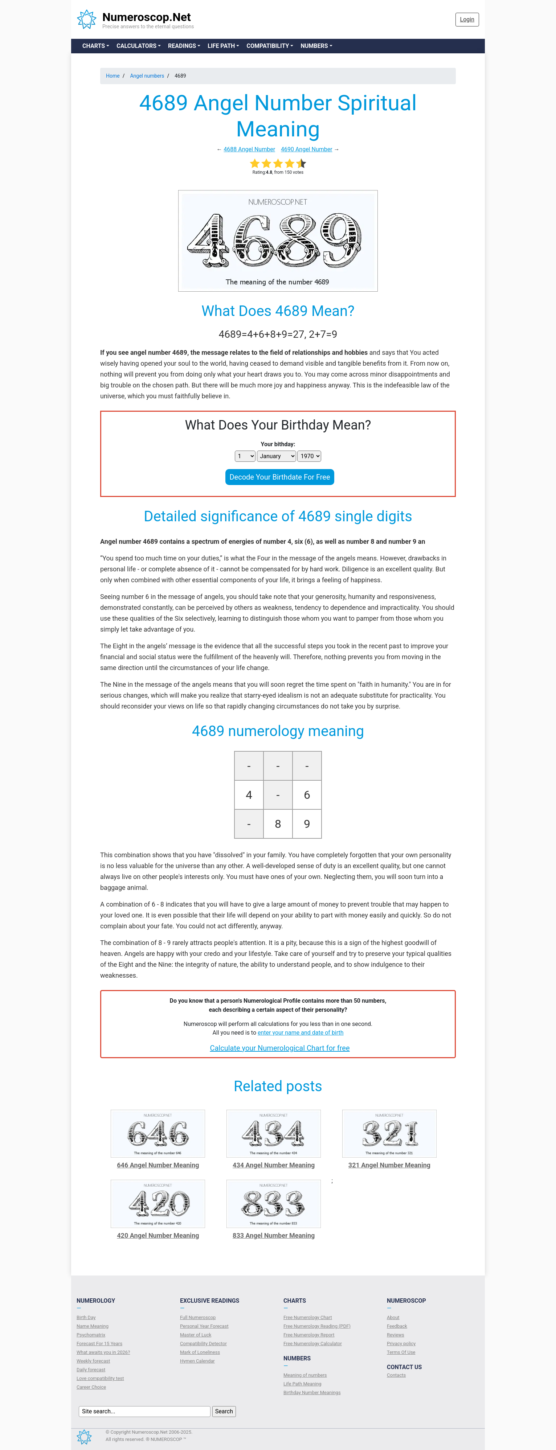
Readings (182, 45)
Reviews (395, 1335)
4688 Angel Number (249, 149)
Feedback (397, 1326)
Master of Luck (195, 1335)
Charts (93, 45)
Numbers (314, 45)
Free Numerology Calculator (312, 1343)
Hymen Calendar (197, 1361)
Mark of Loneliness (200, 1352)
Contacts (396, 1375)
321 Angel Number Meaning (389, 1165)
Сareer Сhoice (91, 1387)
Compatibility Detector (203, 1343)
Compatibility (267, 45)
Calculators (136, 45)
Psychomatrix (91, 1335)
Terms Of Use (401, 1352)
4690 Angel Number (306, 149)
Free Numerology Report (309, 1335)
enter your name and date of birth (301, 1032)
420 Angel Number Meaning (158, 1235)
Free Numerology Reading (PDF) (317, 1326)
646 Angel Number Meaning (158, 1165)
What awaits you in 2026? (103, 1352)
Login (467, 19)
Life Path (221, 45)
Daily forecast (91, 1369)
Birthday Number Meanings (312, 1392)
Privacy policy (401, 1343)
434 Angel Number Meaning (274, 1165)
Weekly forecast (93, 1361)
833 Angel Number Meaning (274, 1235)
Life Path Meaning (302, 1384)
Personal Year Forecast (204, 1326)
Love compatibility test (100, 1378)
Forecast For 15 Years (99, 1343)
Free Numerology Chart (307, 1317)
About (393, 1317)
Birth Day (86, 1317)
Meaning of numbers (305, 1375)
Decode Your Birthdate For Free (279, 477)
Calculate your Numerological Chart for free (279, 1048)
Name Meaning (93, 1326)
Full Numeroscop (198, 1317)
